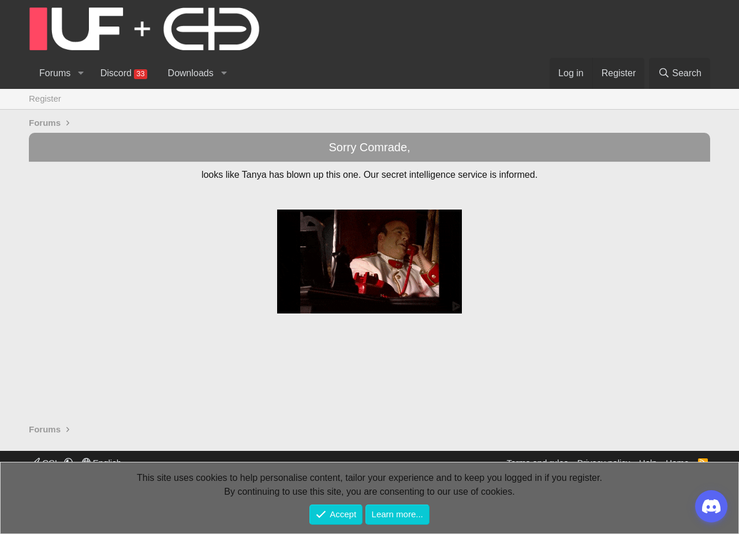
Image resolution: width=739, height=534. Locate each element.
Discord (123, 73)
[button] (80, 73)
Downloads (191, 73)
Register (45, 98)
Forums (54, 73)
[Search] (679, 73)
